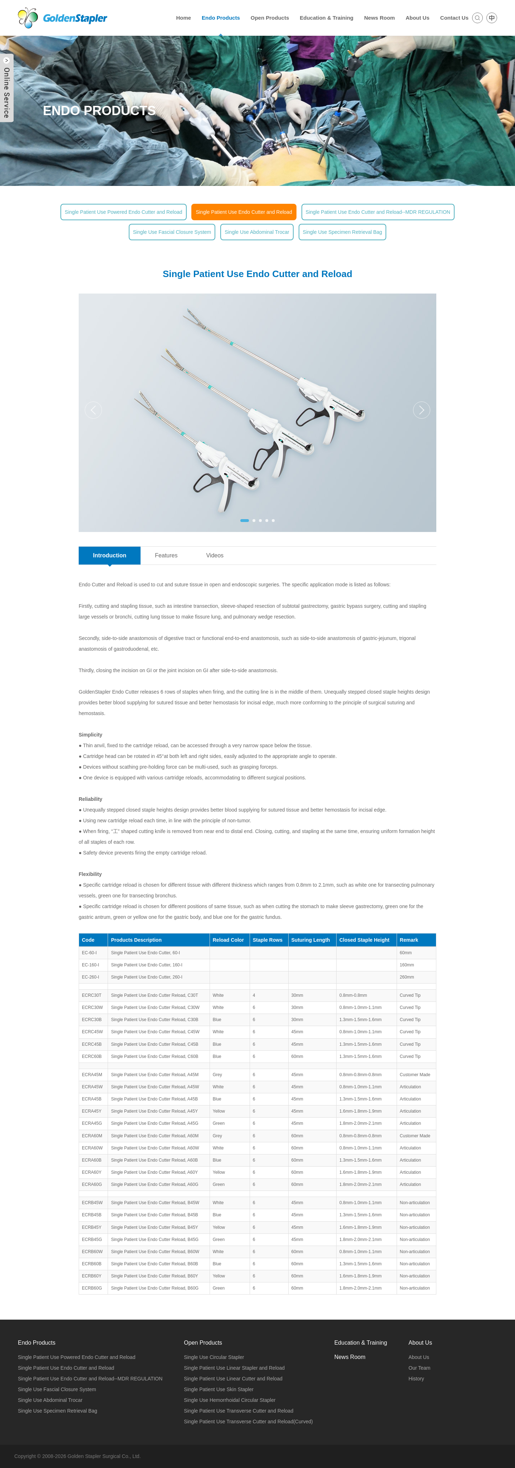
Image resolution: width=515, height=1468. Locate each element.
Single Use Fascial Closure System (172, 232)
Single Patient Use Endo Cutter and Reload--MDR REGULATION (378, 212)
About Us (418, 1357)
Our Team (419, 1368)
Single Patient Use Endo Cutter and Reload (244, 212)
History (416, 1378)
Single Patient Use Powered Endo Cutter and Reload (123, 212)
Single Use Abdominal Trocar (257, 232)
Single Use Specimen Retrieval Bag (342, 232)
